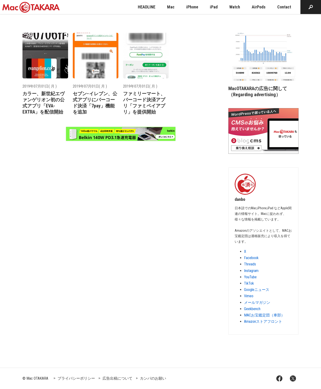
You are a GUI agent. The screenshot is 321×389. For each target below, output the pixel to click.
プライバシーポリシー (76, 378)
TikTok (249, 283)
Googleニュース (256, 289)
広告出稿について (117, 378)
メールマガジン (257, 302)
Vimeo (248, 296)
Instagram (251, 270)
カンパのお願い (153, 378)
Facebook (251, 258)
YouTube (250, 277)
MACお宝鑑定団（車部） (264, 315)
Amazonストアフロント (263, 321)
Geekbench (252, 309)
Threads (250, 264)
